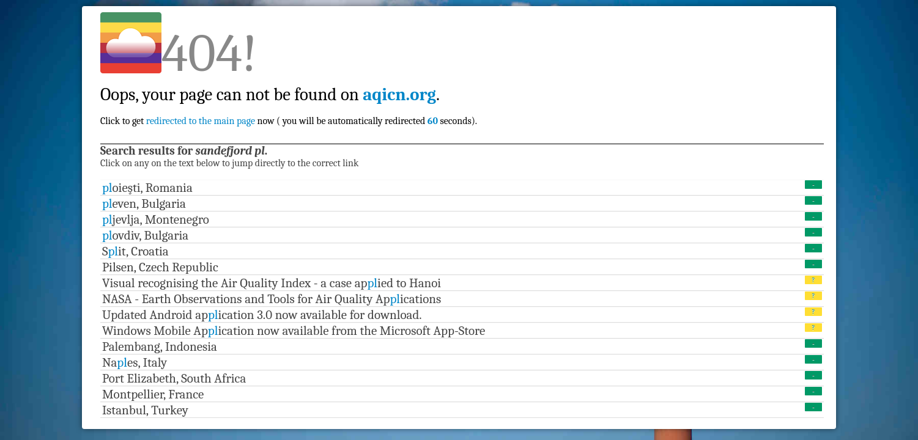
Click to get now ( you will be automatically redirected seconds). (288, 94)
